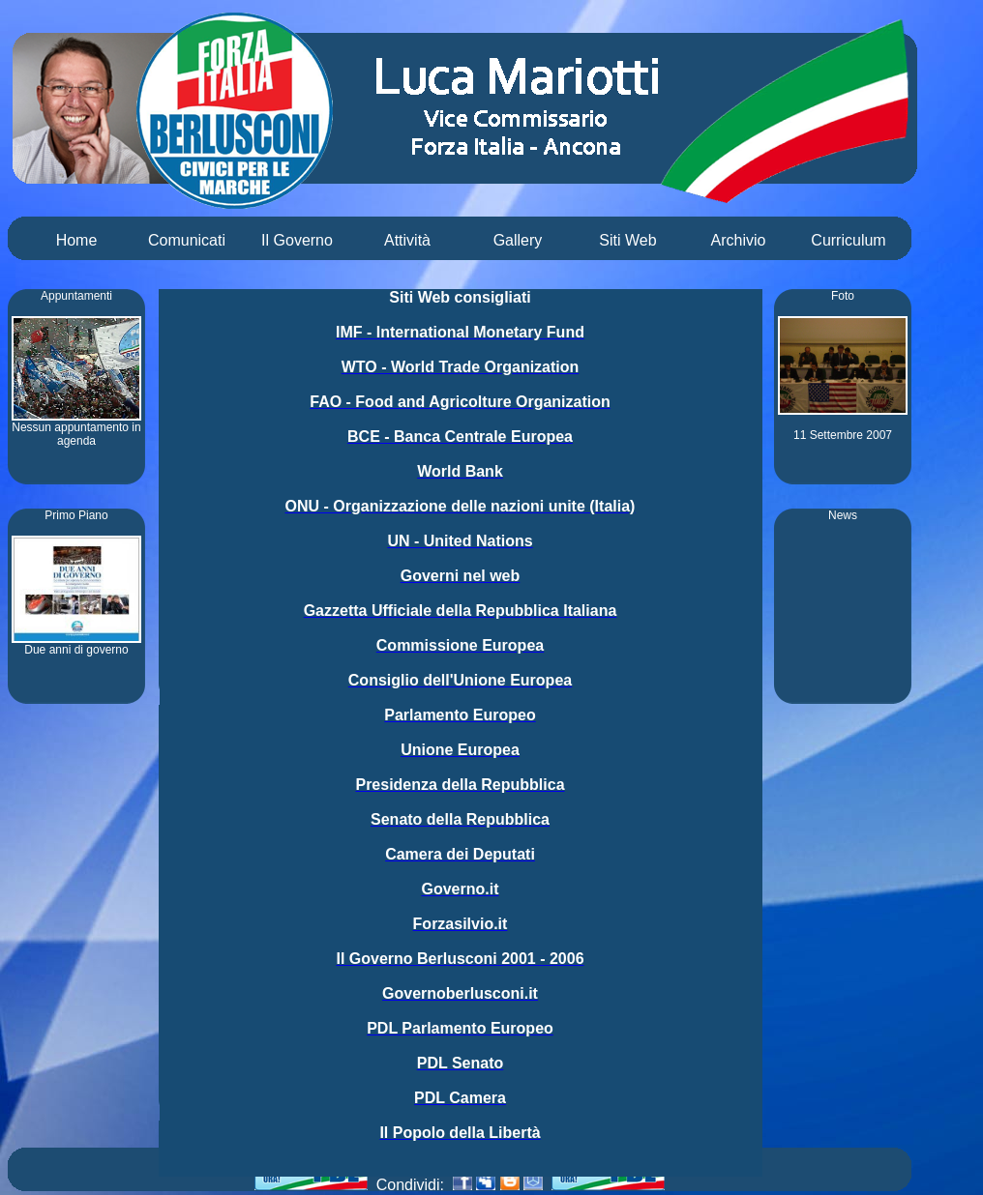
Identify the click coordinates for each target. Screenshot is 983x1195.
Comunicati (186, 240)
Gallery (518, 240)
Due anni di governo (76, 644)
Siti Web (627, 240)
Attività (407, 240)
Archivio (738, 240)
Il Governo (297, 240)
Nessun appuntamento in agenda (76, 429)
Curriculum (848, 240)
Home (77, 240)
